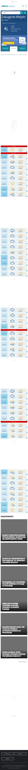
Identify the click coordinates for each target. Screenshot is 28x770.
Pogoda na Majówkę (22, 48)
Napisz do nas (7, 753)
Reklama (7, 758)
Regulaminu (21, 765)
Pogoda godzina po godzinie (5, 48)
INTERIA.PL (22, 766)
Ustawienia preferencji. (6, 766)
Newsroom (20, 753)
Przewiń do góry (22, 661)
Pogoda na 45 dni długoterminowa (13, 53)
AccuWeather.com (23, 10)
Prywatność (12, 766)
